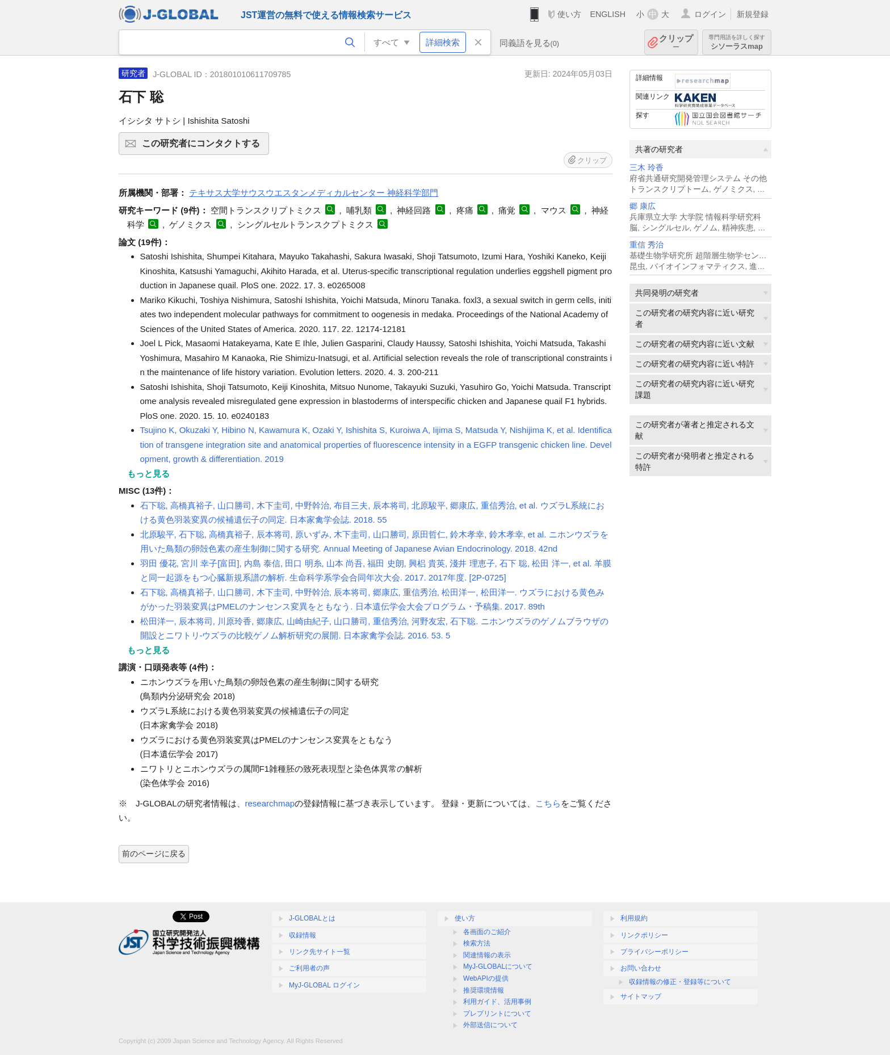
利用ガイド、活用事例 (497, 1002)
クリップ (676, 42)
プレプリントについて (497, 1014)
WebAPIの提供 (486, 978)
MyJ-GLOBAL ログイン (324, 985)
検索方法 (476, 943)
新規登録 (753, 14)
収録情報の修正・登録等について (680, 982)
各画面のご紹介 (487, 932)
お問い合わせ (640, 968)
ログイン (710, 14)
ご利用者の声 (309, 968)
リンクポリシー (644, 935)
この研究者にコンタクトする (203, 146)
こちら (548, 803)
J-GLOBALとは (312, 918)
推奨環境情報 (483, 990)
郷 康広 (642, 206)
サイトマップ (640, 997)
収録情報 (302, 935)
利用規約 (634, 918)
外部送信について (490, 1025)
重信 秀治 (646, 245)
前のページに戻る (154, 853)
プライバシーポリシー (654, 952)
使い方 (569, 14)
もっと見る (148, 473)
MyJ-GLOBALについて (497, 966)
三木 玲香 (646, 167)
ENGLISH (607, 14)
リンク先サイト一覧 (319, 952)
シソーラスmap (736, 42)
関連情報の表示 (487, 955)
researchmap (270, 803)
